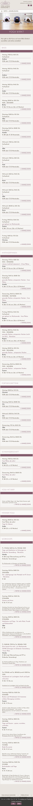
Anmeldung (26, 63)
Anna (3, 266)
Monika (4, 554)
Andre (4, 91)
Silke (3, 119)
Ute (3, 404)
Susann (4, 226)
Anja (3, 164)
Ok (13, 803)
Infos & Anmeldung (23, 504)
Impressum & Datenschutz (26, 3)
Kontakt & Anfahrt (27, 1)
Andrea (4, 59)
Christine (5, 240)
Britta (4, 105)
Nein (19, 803)
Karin (4, 180)
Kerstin (4, 463)
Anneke (4, 132)
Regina (4, 318)
